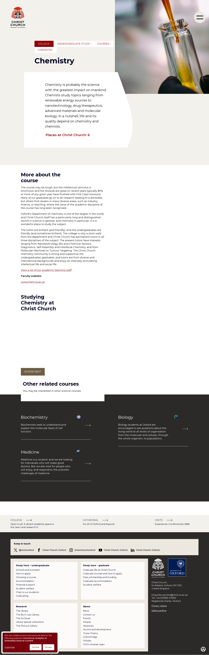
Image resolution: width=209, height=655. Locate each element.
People (87, 622)
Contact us (89, 614)
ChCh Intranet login (94, 644)
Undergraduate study (73, 43)
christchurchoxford (84, 550)
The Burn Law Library (27, 614)
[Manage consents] (203, 649)
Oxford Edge (90, 637)
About (86, 606)
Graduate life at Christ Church (99, 570)
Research (21, 606)
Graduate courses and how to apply (102, 573)
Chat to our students (27, 592)
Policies (87, 640)
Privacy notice (159, 606)
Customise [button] (10, 647)
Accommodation (25, 581)
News (86, 611)
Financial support (25, 584)
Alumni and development (97, 629)
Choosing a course (26, 577)
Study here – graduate (96, 565)
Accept (48, 647)
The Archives (23, 618)
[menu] (200, 17)
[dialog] (30, 642)
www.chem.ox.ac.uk (33, 282)
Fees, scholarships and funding (99, 577)
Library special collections (29, 622)
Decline (35, 647)
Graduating (22, 596)
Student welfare (25, 588)
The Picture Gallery (26, 626)
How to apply (23, 573)
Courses (103, 43)
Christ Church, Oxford (54, 550)
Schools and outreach (28, 570)
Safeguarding (158, 610)
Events (87, 618)
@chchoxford (26, 550)
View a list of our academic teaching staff (46, 270)
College (43, 43)
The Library (22, 611)
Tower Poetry (90, 633)
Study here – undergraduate (32, 565)
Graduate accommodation (97, 581)
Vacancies (88, 626)
